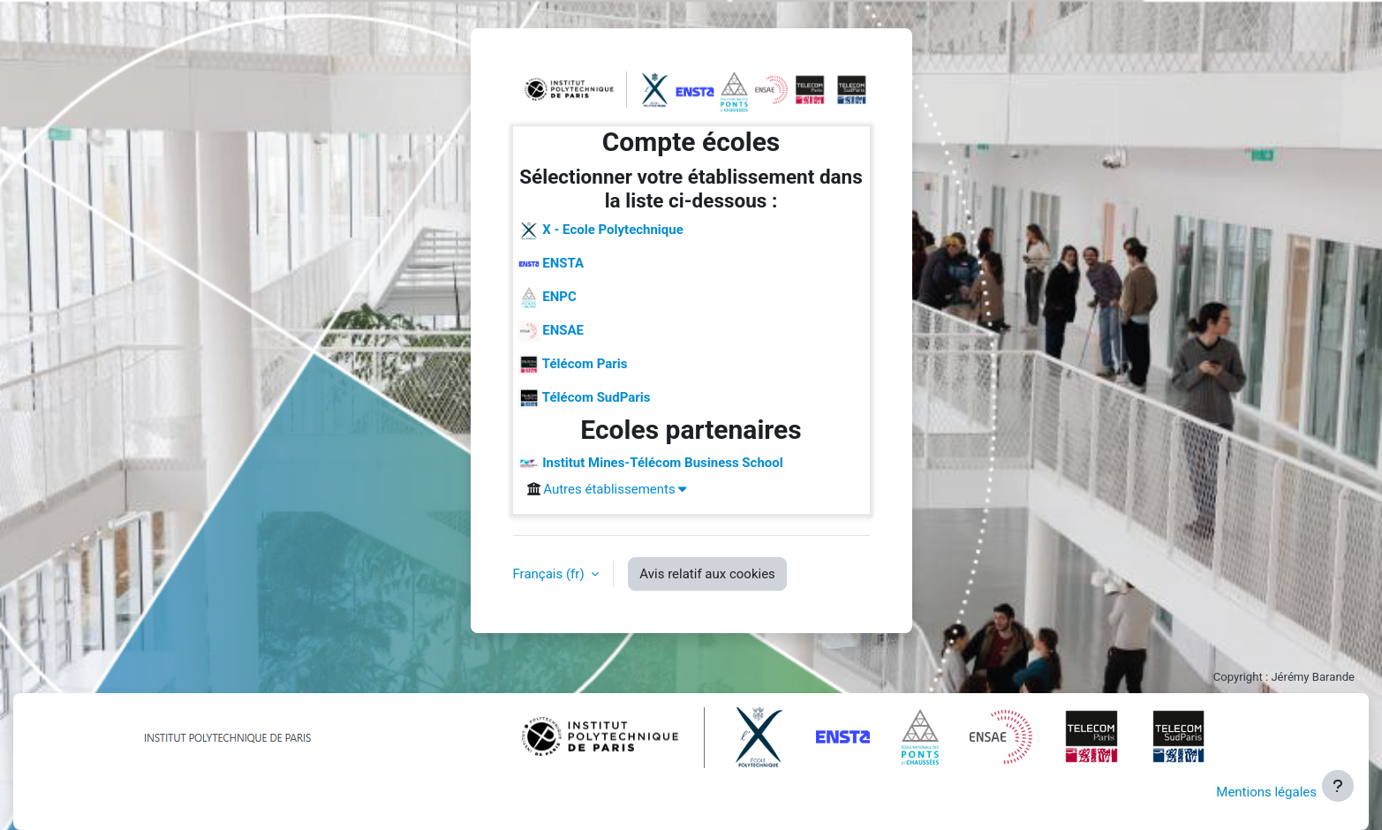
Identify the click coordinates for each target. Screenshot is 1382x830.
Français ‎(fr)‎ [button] (550, 574)
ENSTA (551, 264)
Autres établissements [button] (614, 489)
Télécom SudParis (584, 398)
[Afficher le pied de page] (1338, 786)
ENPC (547, 297)
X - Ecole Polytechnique (600, 230)
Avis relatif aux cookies (707, 574)
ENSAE (551, 331)
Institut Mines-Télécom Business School (650, 463)
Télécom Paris (573, 364)
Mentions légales (1266, 792)
